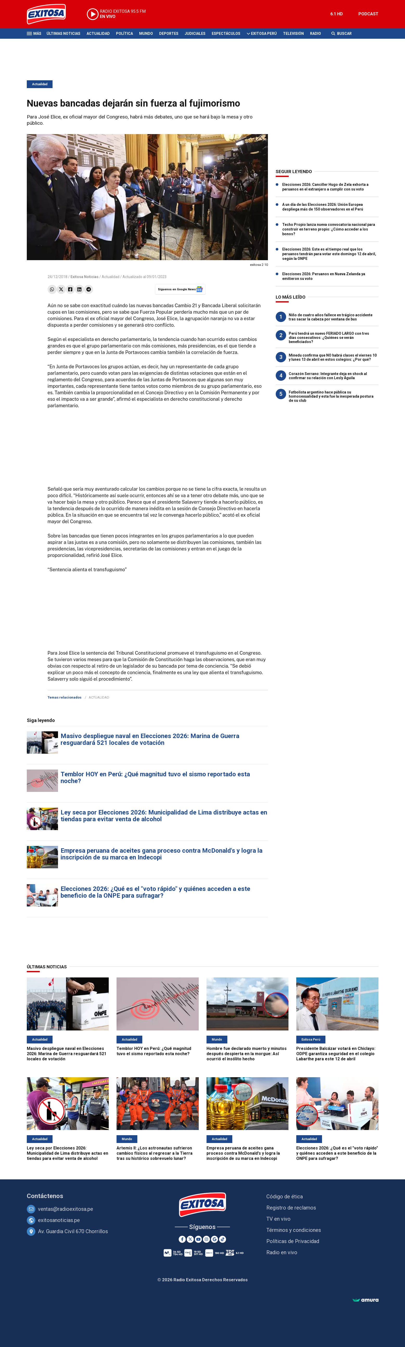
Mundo (146, 33)
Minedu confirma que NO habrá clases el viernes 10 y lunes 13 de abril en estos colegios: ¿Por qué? (333, 357)
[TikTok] (222, 1239)
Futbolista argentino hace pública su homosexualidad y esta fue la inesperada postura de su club (331, 396)
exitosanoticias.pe (59, 1220)
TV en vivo (278, 1219)
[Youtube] (198, 1239)
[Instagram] (206, 1239)
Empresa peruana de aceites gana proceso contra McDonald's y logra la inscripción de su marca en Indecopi (161, 854)
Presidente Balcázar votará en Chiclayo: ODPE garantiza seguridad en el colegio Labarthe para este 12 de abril (335, 1053)
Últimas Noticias (63, 33)
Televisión (293, 33)
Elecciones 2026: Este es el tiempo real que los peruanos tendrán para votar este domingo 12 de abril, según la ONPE (329, 254)
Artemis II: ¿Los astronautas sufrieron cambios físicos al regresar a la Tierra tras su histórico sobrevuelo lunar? (154, 1153)
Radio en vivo (281, 1252)
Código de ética (284, 1196)
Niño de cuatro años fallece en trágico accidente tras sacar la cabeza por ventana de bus (330, 317)
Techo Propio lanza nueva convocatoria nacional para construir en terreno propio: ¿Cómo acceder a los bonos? (328, 229)
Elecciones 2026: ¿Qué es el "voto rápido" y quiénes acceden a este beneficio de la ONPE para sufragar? (155, 892)
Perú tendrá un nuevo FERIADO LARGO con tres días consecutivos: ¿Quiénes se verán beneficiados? (329, 337)
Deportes (168, 33)
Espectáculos (226, 33)
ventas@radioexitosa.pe (65, 1209)
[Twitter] (190, 1239)
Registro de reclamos (291, 1208)
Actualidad (98, 33)
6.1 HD (336, 13)
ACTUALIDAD (99, 697)
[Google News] (214, 1239)
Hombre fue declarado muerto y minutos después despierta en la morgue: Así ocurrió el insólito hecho (247, 1053)
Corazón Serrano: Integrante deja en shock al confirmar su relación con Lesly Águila (328, 376)
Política (124, 33)
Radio (315, 33)
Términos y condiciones (293, 1230)
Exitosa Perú (264, 33)
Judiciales (195, 33)
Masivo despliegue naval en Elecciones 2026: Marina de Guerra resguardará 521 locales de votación (150, 739)
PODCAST (368, 13)
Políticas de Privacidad (292, 1241)
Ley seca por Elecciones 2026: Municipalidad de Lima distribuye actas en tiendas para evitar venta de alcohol (164, 816)
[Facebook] (182, 1239)
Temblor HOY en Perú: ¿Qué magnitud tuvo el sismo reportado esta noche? (155, 778)
